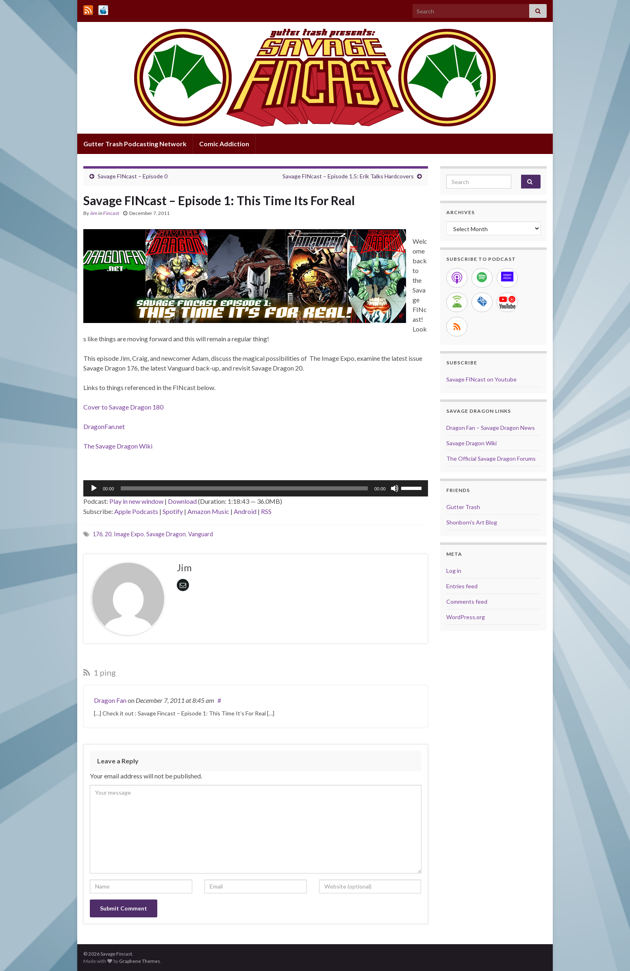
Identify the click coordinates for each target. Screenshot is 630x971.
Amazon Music (208, 511)
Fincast (111, 213)
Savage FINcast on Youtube (481, 379)
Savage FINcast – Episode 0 (132, 176)
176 (97, 534)
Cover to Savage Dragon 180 (123, 407)
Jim (94, 213)
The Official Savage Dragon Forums (491, 458)
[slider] (244, 488)
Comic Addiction (224, 143)
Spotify (173, 511)
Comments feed (466, 601)
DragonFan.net (104, 426)
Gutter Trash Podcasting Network (135, 143)
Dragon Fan (110, 700)
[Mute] (395, 488)
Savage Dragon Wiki (471, 443)
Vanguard (200, 534)
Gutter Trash (463, 506)
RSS (266, 511)
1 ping (99, 672)
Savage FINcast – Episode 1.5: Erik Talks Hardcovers (348, 176)
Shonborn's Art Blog (471, 522)
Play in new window (136, 501)
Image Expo (129, 534)
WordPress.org (465, 616)
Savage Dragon (166, 534)
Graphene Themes (139, 961)
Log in (453, 570)
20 (108, 534)
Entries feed (462, 586)
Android (245, 511)
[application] (255, 488)
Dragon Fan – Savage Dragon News (490, 427)
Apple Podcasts (136, 511)
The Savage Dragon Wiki (117, 446)
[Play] (94, 488)
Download (182, 501)
